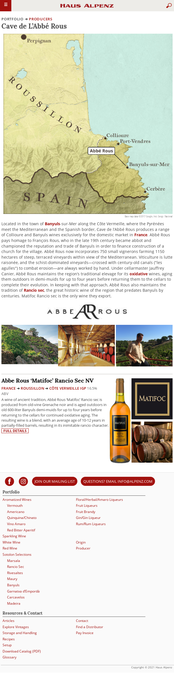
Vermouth (15, 505)
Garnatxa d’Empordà (23, 591)
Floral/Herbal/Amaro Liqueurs (99, 499)
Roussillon (32, 388)
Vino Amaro (16, 523)
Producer (83, 548)
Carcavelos (16, 597)
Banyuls (52, 223)
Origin (81, 542)
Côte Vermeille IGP (67, 388)
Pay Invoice (85, 632)
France (140, 234)
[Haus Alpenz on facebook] (9, 481)
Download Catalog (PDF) (22, 651)
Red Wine (10, 548)
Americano (15, 511)
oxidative (139, 273)
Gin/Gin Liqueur (88, 517)
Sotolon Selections (17, 554)
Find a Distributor (89, 626)
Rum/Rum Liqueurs (91, 523)
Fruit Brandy (85, 511)
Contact (82, 620)
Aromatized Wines (17, 499)
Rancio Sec (15, 566)
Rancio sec (34, 290)
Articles (8, 620)
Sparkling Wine (14, 536)
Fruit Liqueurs (86, 505)
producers (40, 19)
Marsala (13, 560)
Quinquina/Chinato (22, 517)
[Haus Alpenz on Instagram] (23, 481)
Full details (15, 430)
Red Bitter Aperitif (21, 530)
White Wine (11, 542)
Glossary (9, 657)
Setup (7, 645)
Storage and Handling (20, 632)
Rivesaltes (15, 572)
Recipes (9, 639)
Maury (12, 578)
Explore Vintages (16, 626)
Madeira (13, 603)
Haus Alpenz (87, 8)
